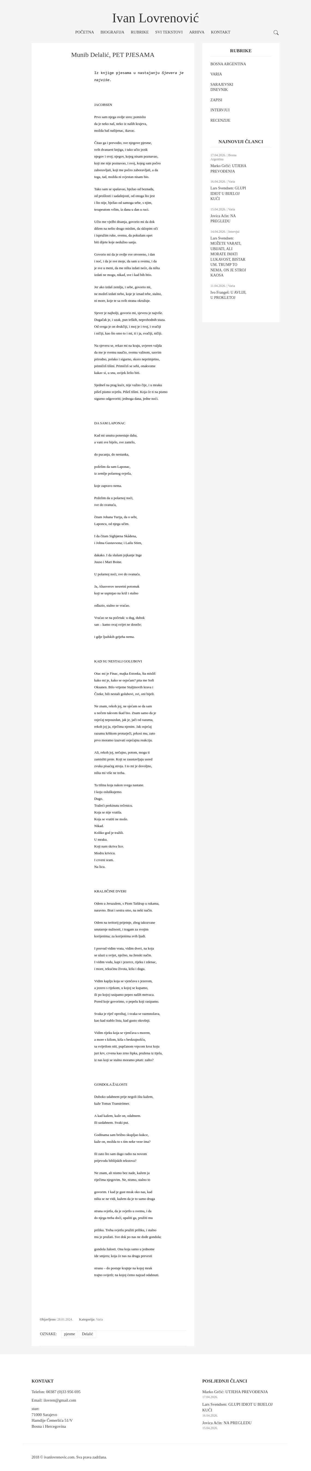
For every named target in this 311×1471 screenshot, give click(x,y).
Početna (84, 32)
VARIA (216, 74)
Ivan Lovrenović (155, 18)
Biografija (112, 32)
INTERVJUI (220, 110)
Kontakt (220, 32)
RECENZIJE (220, 120)
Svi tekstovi (169, 32)
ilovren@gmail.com (60, 1400)
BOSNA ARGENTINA (228, 64)
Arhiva (196, 32)
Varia (99, 1319)
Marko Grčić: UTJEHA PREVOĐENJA (235, 1392)
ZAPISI (216, 100)
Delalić (87, 1334)
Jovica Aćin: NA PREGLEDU (227, 1423)
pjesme (69, 1334)
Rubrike (140, 32)
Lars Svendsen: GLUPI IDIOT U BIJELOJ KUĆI (228, 193)
